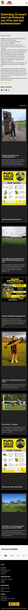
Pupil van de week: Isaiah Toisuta (12, 487)
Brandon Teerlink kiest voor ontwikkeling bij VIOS (10, 156)
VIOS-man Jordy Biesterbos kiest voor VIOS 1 (14, 380)
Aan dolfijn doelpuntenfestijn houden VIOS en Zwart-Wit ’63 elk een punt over (13, 260)
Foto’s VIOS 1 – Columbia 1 (10, 424)
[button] (2, 90)
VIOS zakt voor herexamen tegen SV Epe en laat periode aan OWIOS (13, 527)
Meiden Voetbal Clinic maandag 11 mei (13, 316)
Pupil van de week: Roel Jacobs (11, 219)
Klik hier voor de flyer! (6, 82)
